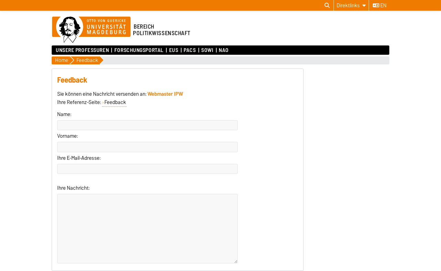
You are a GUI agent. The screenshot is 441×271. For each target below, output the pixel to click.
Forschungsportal (139, 50)
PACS (190, 50)
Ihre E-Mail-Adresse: (79, 158)
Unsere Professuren (82, 50)
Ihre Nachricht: (73, 188)
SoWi (207, 50)
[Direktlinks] (351, 5)
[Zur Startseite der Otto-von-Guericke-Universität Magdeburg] (91, 30)
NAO (224, 50)
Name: (64, 114)
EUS (173, 50)
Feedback (115, 102)
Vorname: (67, 136)
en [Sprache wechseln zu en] (380, 5)
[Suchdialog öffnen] (327, 5)
